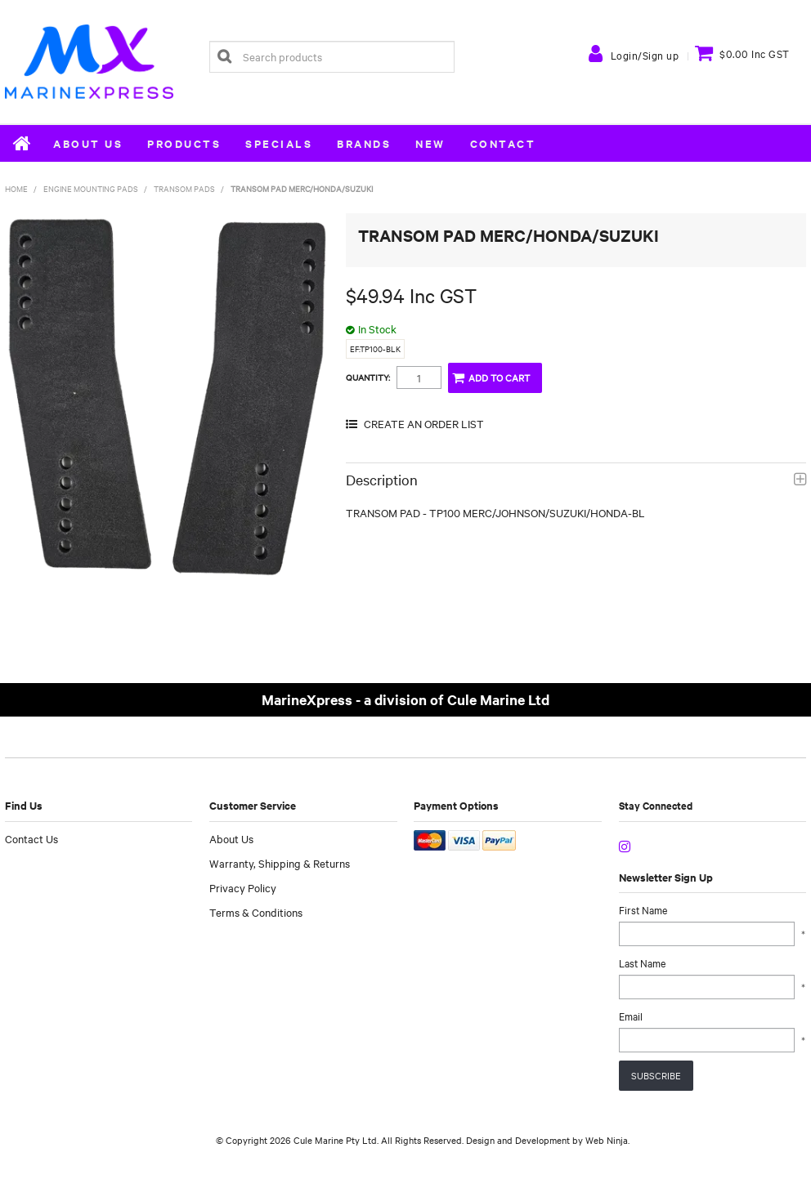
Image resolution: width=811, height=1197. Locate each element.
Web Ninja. (607, 1139)
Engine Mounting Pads (90, 188)
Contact (503, 143)
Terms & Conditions (255, 911)
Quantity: (368, 377)
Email (631, 1015)
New (430, 143)
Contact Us (31, 838)
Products (184, 143)
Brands (364, 143)
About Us (88, 143)
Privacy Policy (242, 887)
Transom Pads (184, 188)
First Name (643, 909)
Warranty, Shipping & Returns (279, 862)
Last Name (642, 962)
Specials (278, 143)
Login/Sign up (645, 54)
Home (23, 143)
